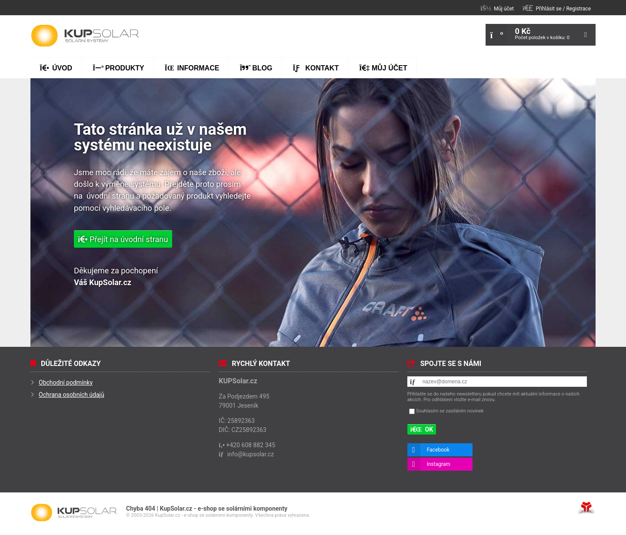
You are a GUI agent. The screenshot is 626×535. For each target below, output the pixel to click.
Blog (256, 68)
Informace (192, 68)
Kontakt (316, 68)
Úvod (84, 35)
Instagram (438, 464)
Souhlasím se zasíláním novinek (450, 411)
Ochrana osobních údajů (71, 394)
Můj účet (383, 68)
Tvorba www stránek (586, 507)
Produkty (118, 68)
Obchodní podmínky (66, 382)
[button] (556, 8)
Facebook (438, 450)
